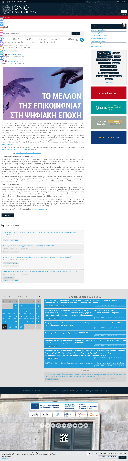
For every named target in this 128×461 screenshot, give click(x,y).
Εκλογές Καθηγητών (116, 76)
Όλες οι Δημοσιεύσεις (98, 30)
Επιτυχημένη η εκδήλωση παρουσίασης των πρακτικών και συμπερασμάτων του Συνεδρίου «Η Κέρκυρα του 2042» (40, 271)
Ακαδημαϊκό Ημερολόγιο (99, 35)
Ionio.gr (105, 391)
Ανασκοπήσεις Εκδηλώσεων (109, 70)
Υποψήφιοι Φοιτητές (92, 391)
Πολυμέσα (64, 306)
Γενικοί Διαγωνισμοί (104, 63)
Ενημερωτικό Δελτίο (97, 44)
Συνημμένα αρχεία (11, 263)
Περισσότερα (5, 458)
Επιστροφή (8, 215)
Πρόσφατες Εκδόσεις (98, 41)
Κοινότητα (38, 391)
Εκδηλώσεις (104, 53)
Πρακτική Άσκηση (104, 60)
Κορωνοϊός (109, 79)
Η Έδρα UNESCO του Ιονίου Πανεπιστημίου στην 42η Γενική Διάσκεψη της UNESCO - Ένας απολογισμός (37, 257)
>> (38, 296)
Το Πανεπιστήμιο (26, 391)
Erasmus (116, 63)
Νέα (8, 17)
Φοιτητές (80, 391)
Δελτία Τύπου (13, 51)
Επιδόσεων (113, 456)
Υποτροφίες (103, 56)
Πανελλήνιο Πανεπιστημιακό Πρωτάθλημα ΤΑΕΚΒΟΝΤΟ (66, 333)
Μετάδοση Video (96, 47)
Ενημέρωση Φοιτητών (98, 33)
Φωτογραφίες (8, 278)
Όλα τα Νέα (109, 83)
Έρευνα (65, 391)
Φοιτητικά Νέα (109, 66)
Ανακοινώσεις (102, 76)
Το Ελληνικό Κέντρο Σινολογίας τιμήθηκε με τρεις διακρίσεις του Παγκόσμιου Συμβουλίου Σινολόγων (85, 363)
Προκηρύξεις (117, 60)
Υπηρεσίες (57, 391)
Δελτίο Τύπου (10, 61)
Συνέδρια (5, 240)
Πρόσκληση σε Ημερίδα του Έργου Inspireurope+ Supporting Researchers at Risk (29, 246)
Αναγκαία (103, 456)
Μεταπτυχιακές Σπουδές (109, 73)
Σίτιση (111, 56)
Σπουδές (47, 391)
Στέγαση (118, 56)
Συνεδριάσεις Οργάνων (99, 38)
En (124, 2)
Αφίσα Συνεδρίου (11, 54)
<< (4, 296)
